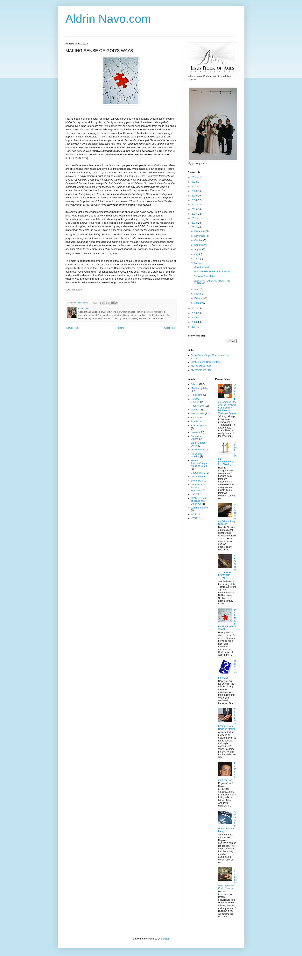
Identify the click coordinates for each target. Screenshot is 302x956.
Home (121, 328)
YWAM (194, 518)
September (200, 245)
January (198, 303)
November (200, 236)
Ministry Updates (199, 388)
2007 (194, 326)
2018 (194, 200)
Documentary (198, 476)
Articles (195, 384)
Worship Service (199, 507)
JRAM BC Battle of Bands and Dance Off (199, 501)
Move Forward (201, 267)
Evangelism (197, 480)
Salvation (195, 432)
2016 (194, 209)
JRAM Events (198, 449)
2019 (194, 195)
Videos (194, 409)
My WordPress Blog (201, 370)
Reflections (196, 395)
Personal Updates (195, 400)
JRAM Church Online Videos (206, 362)
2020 (194, 191)
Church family (198, 472)
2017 (194, 204)
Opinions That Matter (204, 276)
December (200, 231)
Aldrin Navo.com (108, 18)
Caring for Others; (196, 437)
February (199, 298)
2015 (194, 213)
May (196, 263)
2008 (194, 322)
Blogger (165, 938)
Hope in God (197, 405)
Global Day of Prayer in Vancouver (198, 487)
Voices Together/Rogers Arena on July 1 (199, 463)
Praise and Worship (196, 455)
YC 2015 (195, 514)
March (197, 293)
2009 (194, 317)
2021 (194, 186)
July (196, 254)
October (198, 240)
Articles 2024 (197, 413)
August (198, 249)
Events (194, 421)
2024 (194, 177)
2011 (194, 308)
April (197, 289)
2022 (194, 182)
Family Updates (199, 425)
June (197, 258)
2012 (194, 227)
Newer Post (73, 328)
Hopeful (195, 417)
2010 (194, 313)
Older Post (169, 328)
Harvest (195, 494)
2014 (194, 218)
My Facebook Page (201, 366)
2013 (194, 223)
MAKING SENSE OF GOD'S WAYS (212, 271)
